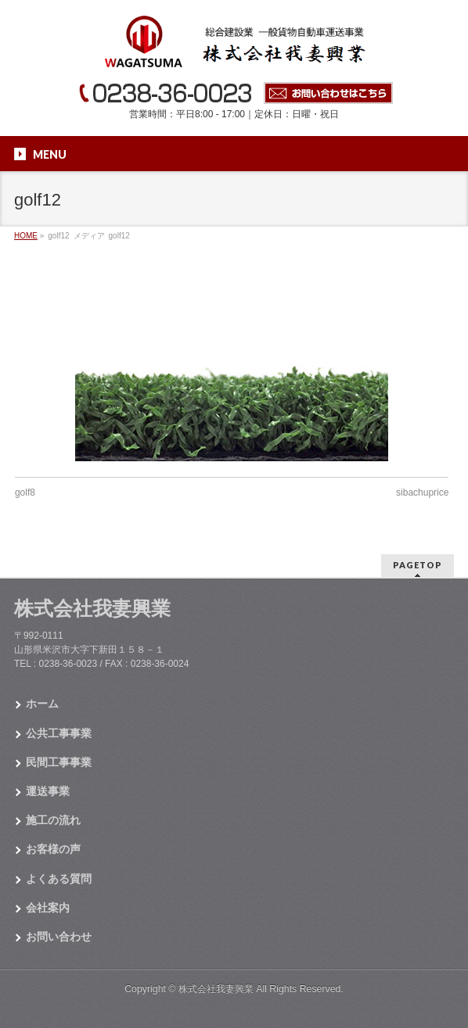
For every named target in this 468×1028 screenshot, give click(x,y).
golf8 (25, 492)
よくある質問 (59, 878)
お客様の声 (53, 849)
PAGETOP (417, 565)
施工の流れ (53, 820)
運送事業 (48, 791)
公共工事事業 (59, 733)
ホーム (42, 703)
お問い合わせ (59, 936)
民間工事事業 (59, 762)
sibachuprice (422, 492)
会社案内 (48, 907)
